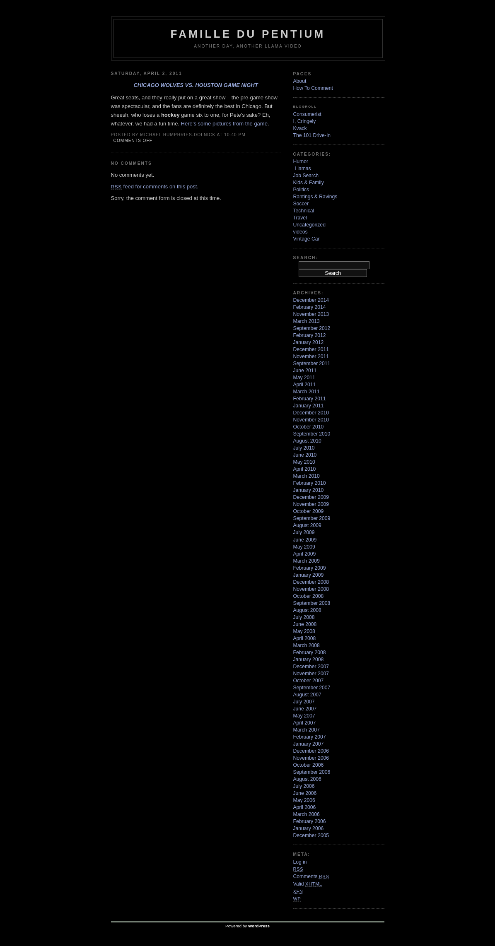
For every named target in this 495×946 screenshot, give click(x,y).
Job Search (306, 175)
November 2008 (311, 589)
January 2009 (308, 575)
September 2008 (312, 603)
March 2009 (306, 561)
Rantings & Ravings (315, 197)
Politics (301, 190)
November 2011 (311, 356)
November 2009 (311, 504)
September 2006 (312, 772)
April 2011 (304, 385)
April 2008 (304, 638)
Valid (307, 884)
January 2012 (308, 342)
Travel (300, 218)
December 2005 (311, 835)
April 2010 (304, 469)
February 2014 (309, 307)
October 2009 (308, 511)
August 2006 (307, 779)
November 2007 (311, 673)
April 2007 (304, 723)
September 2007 (312, 688)
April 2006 (304, 807)
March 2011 (306, 392)
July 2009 (304, 532)
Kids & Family (308, 182)
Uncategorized (309, 225)
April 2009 (304, 554)
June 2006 (305, 793)
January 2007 (308, 744)
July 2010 (304, 448)
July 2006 (304, 786)
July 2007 (304, 702)
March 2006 (306, 814)
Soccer (301, 204)
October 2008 (308, 596)
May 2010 (304, 462)
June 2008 (305, 624)
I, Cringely (304, 121)
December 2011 (311, 349)
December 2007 (311, 666)
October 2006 (308, 765)
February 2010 (309, 483)
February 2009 (309, 568)
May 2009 (304, 547)
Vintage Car (306, 239)
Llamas (303, 168)
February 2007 (309, 737)
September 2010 (312, 434)
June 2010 (305, 455)
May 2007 (304, 716)
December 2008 (311, 582)
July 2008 (304, 617)
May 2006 (304, 800)
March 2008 (306, 645)
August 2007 (307, 695)
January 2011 (308, 406)
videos (300, 232)
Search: (305, 257)
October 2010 (308, 427)
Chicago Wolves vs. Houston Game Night (195, 85)
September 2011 (312, 363)
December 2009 (311, 497)
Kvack (300, 128)
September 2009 (312, 518)
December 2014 (311, 300)
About (300, 81)
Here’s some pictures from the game (224, 123)
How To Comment (313, 88)
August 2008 (307, 610)
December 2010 (311, 413)
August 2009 (307, 525)
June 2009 (305, 540)
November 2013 (311, 314)
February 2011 (309, 399)
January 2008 (308, 659)
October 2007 (308, 681)
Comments (311, 876)
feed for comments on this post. (154, 186)
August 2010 (307, 441)
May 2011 (304, 377)
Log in (300, 862)
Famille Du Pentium (248, 34)
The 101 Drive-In (312, 135)
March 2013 (306, 321)
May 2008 (304, 631)
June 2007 (305, 709)
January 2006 (308, 828)
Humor (300, 161)
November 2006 (311, 758)
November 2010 (311, 420)
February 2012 (309, 335)
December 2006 (311, 751)
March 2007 (306, 730)
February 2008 (309, 652)
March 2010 (306, 476)
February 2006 (309, 821)
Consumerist (307, 114)
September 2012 (312, 328)
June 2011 (305, 370)
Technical (303, 211)
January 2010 (308, 490)
